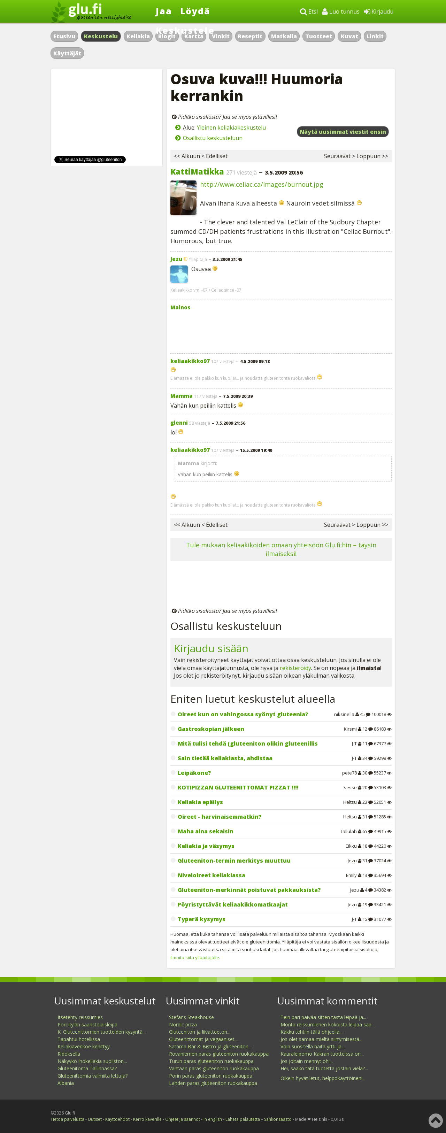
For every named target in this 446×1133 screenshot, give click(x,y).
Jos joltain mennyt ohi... (306, 1061)
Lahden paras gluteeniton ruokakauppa (213, 1083)
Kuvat (349, 36)
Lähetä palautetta (242, 1119)
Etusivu (64, 36)
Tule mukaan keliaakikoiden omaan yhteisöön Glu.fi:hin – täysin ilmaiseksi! (281, 549)
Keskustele (185, 30)
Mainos (180, 307)
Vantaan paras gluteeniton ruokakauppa (214, 1068)
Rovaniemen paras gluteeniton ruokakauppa (219, 1053)
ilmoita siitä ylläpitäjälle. (195, 957)
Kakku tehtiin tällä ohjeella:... (312, 1031)
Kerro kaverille (147, 1119)
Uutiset (95, 1119)
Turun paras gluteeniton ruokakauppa (211, 1061)
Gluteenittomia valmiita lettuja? (92, 1075)
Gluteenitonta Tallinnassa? (87, 1068)
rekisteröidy (295, 668)
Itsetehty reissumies (80, 1017)
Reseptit (250, 36)
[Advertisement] (281, 330)
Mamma (181, 395)
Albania (65, 1083)
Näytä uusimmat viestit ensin (343, 132)
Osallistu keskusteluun (213, 138)
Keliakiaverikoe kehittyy (83, 1046)
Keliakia (138, 36)
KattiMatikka (197, 171)
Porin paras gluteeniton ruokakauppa (210, 1075)
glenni (179, 422)
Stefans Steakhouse (191, 1017)
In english (212, 1119)
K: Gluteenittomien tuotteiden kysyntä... (101, 1031)
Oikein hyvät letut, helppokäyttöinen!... (323, 1078)
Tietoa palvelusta (67, 1119)
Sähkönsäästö (278, 1119)
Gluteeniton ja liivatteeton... (199, 1031)
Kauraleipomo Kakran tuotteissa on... (322, 1053)
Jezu (176, 258)
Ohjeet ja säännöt (182, 1119)
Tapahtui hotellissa (78, 1039)
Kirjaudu (378, 11)
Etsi (309, 11)
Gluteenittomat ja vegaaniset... (203, 1039)
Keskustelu (101, 36)
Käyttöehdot (117, 1119)
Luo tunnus (341, 11)
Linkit (375, 36)
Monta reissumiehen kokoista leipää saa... (327, 1024)
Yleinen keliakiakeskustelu (231, 127)
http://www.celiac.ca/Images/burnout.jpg (261, 184)
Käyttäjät (67, 53)
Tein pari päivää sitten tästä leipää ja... (323, 1017)
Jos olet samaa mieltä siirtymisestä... (321, 1039)
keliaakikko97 (190, 360)
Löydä (195, 11)
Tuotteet (318, 36)
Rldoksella (68, 1053)
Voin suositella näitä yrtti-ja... (312, 1046)
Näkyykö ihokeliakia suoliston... (92, 1061)
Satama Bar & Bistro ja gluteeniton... (210, 1046)
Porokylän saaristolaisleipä (87, 1024)
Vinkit (221, 36)
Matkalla (284, 36)
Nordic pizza (183, 1024)
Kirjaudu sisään (211, 648)
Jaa (164, 11)
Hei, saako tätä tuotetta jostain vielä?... (324, 1068)
